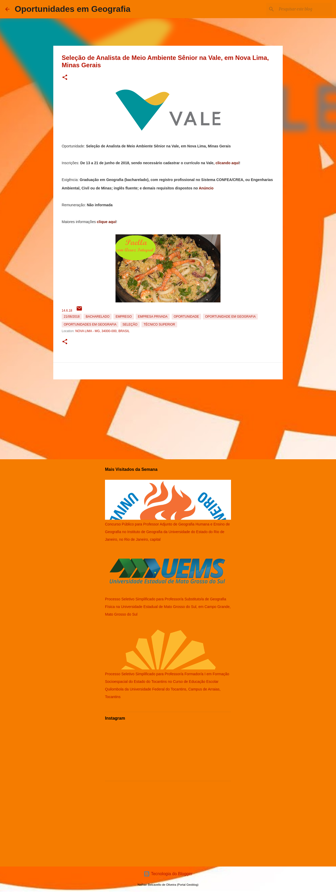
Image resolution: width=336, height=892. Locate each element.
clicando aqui (227, 163)
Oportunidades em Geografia (72, 9)
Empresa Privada (152, 316)
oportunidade (186, 316)
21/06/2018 (72, 316)
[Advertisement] (168, 418)
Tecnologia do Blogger (168, 874)
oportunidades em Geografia (90, 324)
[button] (65, 77)
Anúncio (206, 188)
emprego (124, 316)
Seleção (130, 324)
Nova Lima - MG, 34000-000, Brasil (102, 331)
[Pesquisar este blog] (304, 9)
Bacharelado (97, 316)
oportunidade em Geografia (230, 316)
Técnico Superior (159, 324)
